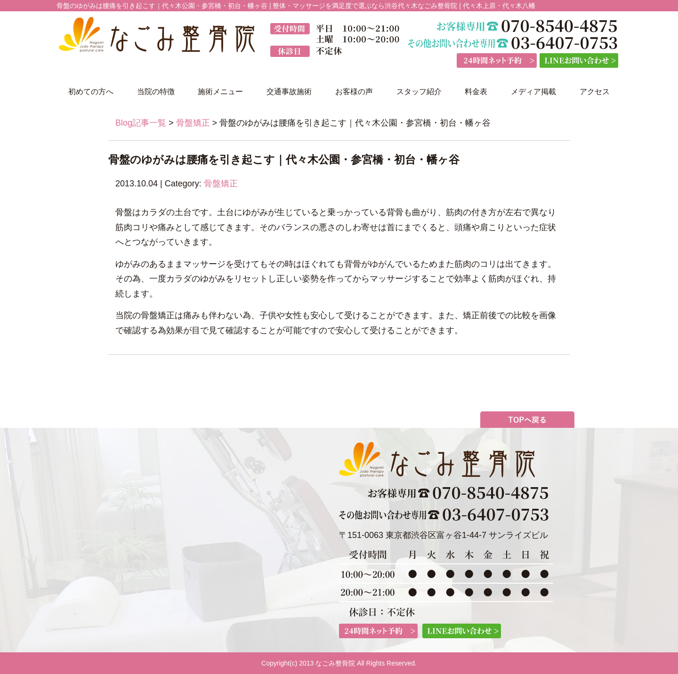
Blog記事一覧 (140, 123)
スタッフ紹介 (419, 92)
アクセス (595, 92)
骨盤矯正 (193, 123)
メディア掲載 (533, 92)
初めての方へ (90, 92)
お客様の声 (354, 92)
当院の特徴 (156, 92)
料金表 (476, 92)
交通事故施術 (289, 92)
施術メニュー (220, 92)
